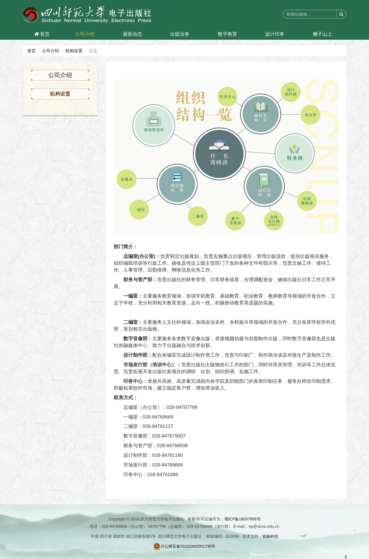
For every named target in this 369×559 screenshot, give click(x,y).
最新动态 (132, 34)
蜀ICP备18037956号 (242, 519)
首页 (42, 34)
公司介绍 (84, 34)
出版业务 (179, 34)
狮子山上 (322, 34)
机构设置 (74, 50)
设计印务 (274, 34)
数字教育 (227, 34)
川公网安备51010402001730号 (184, 546)
